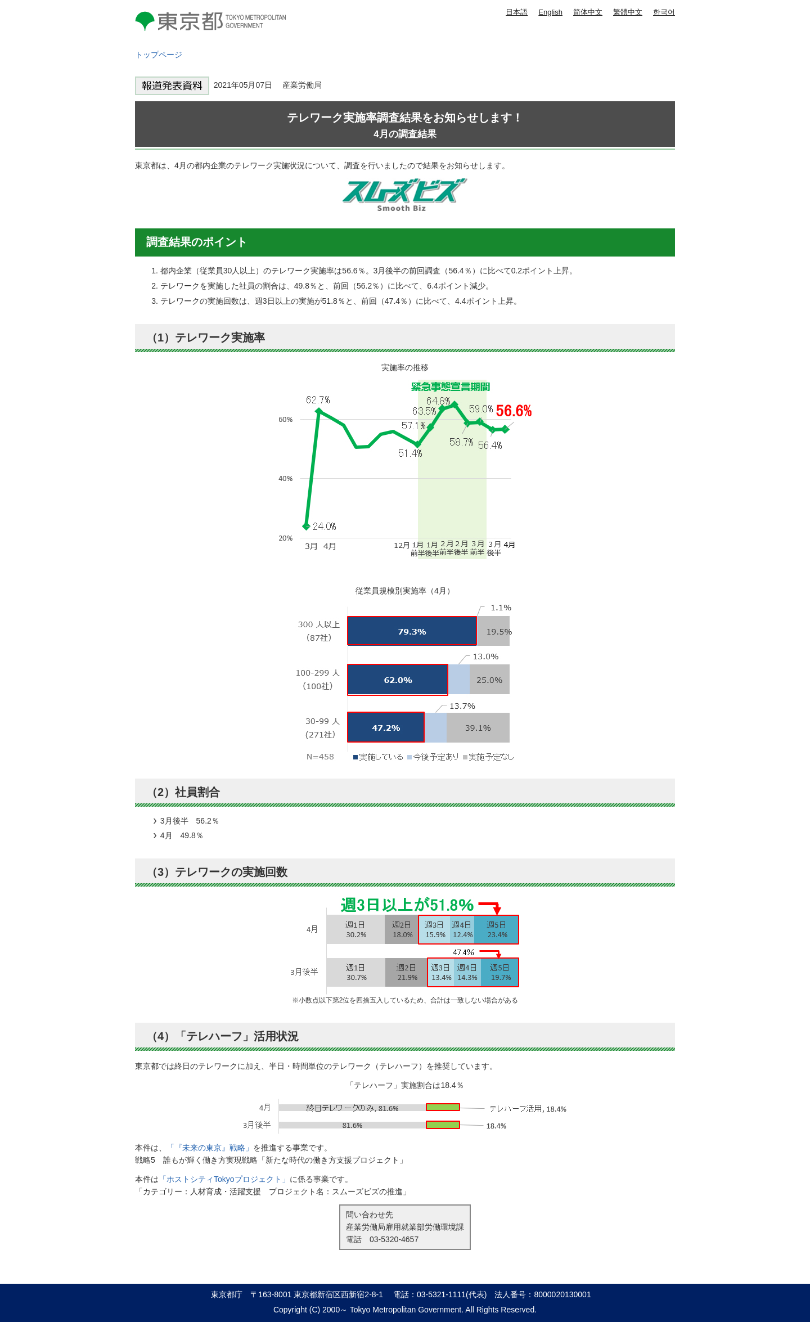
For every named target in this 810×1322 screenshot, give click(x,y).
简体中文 (587, 12)
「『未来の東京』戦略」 (209, 1147)
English (550, 12)
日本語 (517, 12)
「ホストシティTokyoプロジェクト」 (224, 1179)
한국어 (664, 12)
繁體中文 (627, 12)
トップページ (158, 54)
